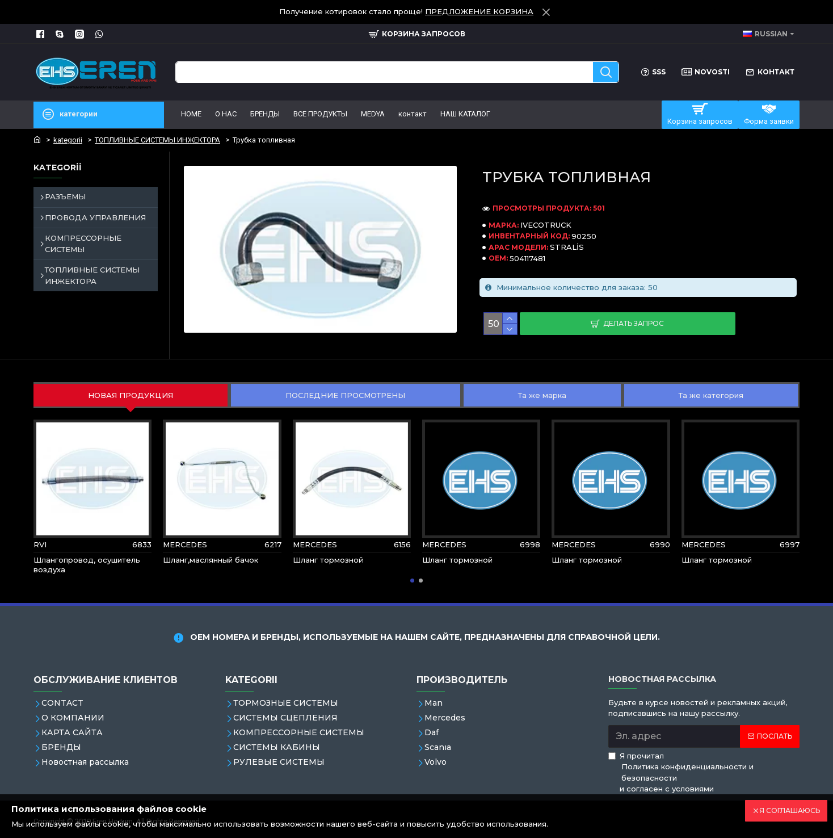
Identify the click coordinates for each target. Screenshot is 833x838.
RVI (40, 544)
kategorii (67, 140)
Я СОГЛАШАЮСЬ (789, 810)
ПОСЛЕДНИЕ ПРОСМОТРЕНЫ (345, 395)
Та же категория (711, 395)
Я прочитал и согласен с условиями (704, 772)
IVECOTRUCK (545, 224)
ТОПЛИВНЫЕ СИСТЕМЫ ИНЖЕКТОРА (157, 140)
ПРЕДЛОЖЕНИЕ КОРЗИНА (479, 11)
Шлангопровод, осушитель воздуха (86, 564)
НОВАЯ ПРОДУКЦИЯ (130, 395)
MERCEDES (185, 544)
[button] (412, 581)
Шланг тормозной (328, 559)
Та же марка (542, 395)
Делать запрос (633, 323)
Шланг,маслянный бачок (210, 559)
